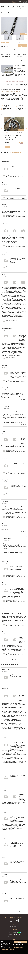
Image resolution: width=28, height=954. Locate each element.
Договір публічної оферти (14, 936)
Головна (3, 6)
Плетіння (9, 6)
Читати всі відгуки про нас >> (19, 911)
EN (7, 1)
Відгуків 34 (9, 84)
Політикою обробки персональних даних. (13, 948)
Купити (7, 146)
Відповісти (23, 399)
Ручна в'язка (16, 6)
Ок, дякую (20, 942)
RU (9, 1)
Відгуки (7, 142)
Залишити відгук (15, 152)
